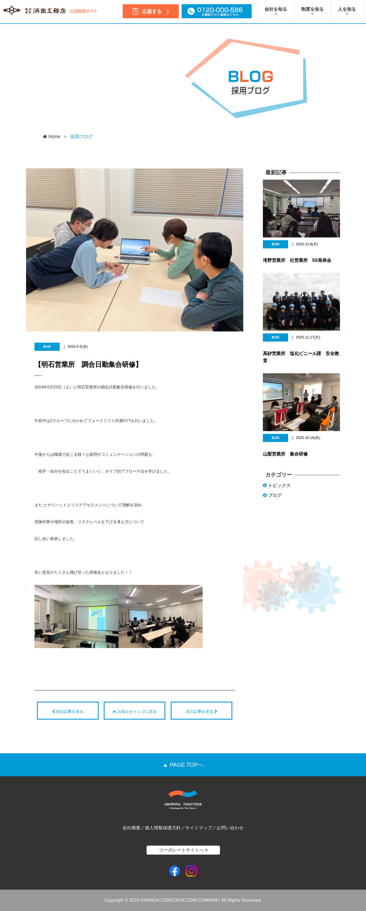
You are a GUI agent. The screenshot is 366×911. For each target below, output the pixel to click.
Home (51, 136)
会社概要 (131, 827)
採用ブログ (81, 136)
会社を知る (276, 11)
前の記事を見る (67, 711)
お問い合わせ (230, 827)
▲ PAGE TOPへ (183, 765)
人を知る (347, 11)
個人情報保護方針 (163, 827)
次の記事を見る (201, 711)
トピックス (277, 488)
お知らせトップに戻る (134, 711)
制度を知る (312, 11)
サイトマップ (198, 827)
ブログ (272, 498)
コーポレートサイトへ (183, 850)
